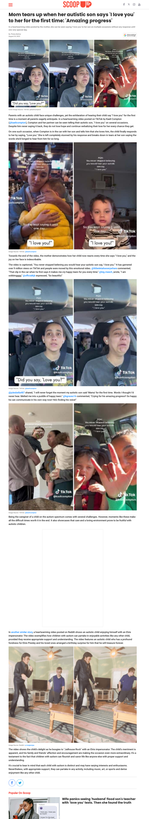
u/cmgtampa (29, 745)
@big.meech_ (106, 272)
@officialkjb (29, 275)
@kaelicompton (17, 122)
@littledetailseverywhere (104, 268)
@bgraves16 (69, 396)
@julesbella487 (17, 392)
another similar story (21, 632)
